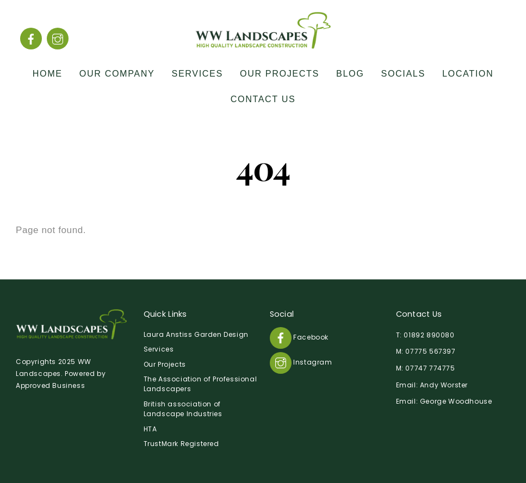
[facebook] (31, 38)
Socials (403, 73)
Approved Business (50, 385)
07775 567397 (430, 351)
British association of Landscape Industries (183, 408)
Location (467, 73)
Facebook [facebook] (299, 337)
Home (48, 73)
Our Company (117, 73)
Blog (350, 73)
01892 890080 (429, 335)
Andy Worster (444, 385)
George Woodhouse (456, 401)
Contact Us (263, 99)
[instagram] (58, 38)
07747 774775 (430, 368)
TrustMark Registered (181, 443)
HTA (150, 429)
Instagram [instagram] (301, 362)
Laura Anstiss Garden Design (196, 334)
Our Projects (279, 73)
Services (197, 73)
